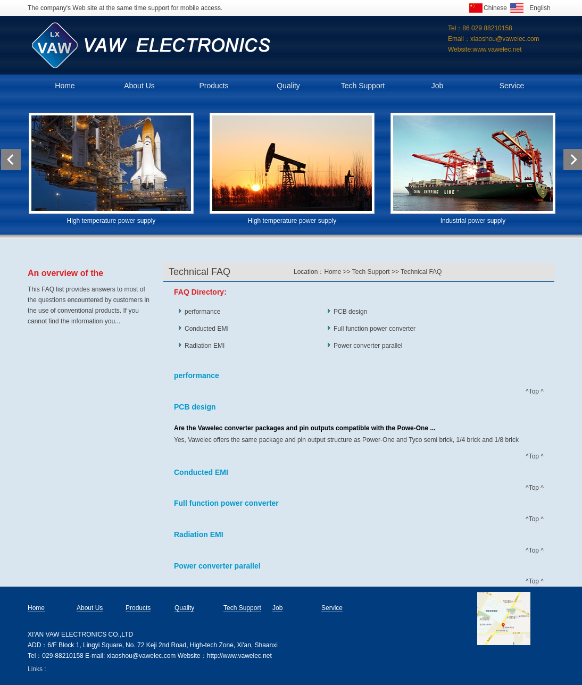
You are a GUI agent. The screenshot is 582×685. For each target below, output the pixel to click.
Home (64, 85)
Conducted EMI (207, 328)
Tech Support (363, 85)
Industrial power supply (473, 220)
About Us (139, 85)
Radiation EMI (205, 345)
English (539, 8)
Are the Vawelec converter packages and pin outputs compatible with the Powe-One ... (304, 428)
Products (213, 85)
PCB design (350, 311)
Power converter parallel (368, 345)
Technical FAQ (421, 271)
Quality (288, 85)
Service (512, 85)
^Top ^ (535, 391)
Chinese (495, 8)
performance (202, 311)
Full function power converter (374, 328)
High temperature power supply (111, 220)
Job (437, 85)
